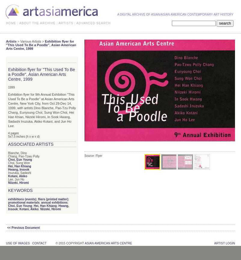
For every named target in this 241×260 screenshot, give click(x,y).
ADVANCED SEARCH (93, 23)
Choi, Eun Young (20, 159)
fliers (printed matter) (53, 199)
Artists (11, 41)
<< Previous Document (23, 227)
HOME (11, 23)
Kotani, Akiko (17, 176)
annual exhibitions (54, 202)
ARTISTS (66, 23)
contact (39, 243)
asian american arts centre (108, 243)
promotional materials (23, 202)
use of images (18, 243)
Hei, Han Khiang (19, 166)
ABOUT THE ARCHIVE (37, 23)
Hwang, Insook (18, 169)
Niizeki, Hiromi (18, 182)
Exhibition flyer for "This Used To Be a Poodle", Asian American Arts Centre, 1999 (41, 45)
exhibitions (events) (22, 199)
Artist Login (224, 243)
